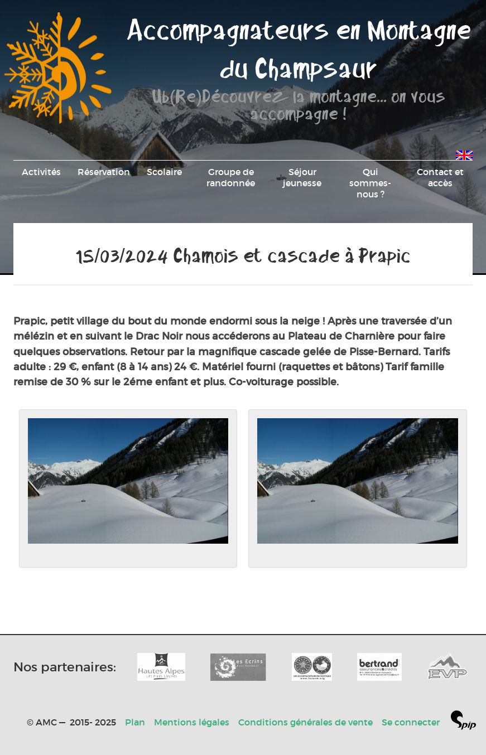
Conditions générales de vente (305, 722)
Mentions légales (191, 722)
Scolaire (164, 171)
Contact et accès (440, 177)
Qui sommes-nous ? (370, 183)
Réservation (104, 171)
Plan (135, 722)
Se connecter (411, 722)
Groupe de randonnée (230, 177)
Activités (41, 171)
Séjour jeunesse (302, 177)
